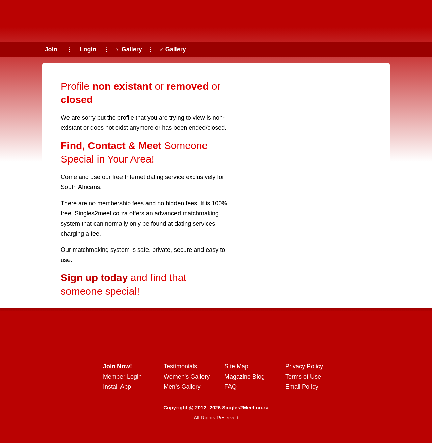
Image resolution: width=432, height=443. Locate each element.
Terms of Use (303, 376)
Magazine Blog (244, 376)
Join (51, 49)
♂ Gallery (172, 49)
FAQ (230, 386)
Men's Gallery (182, 386)
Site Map (236, 366)
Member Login (122, 376)
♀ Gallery (128, 49)
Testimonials (180, 366)
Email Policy (301, 386)
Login (88, 49)
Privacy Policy (304, 366)
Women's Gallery (187, 376)
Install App (117, 386)
